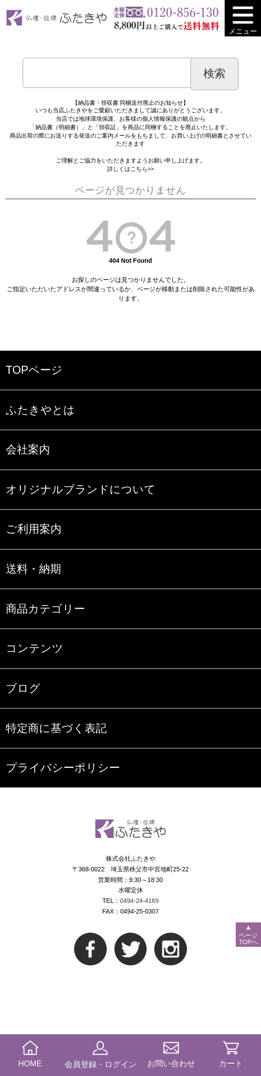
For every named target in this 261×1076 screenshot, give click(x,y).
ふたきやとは (40, 410)
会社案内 (28, 449)
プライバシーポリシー (63, 767)
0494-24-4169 (139, 900)
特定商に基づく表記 (56, 728)
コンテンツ (34, 648)
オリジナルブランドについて (81, 489)
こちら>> (142, 169)
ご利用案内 (34, 528)
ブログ (23, 688)
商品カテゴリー (45, 608)
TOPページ (34, 370)
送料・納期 (33, 568)
